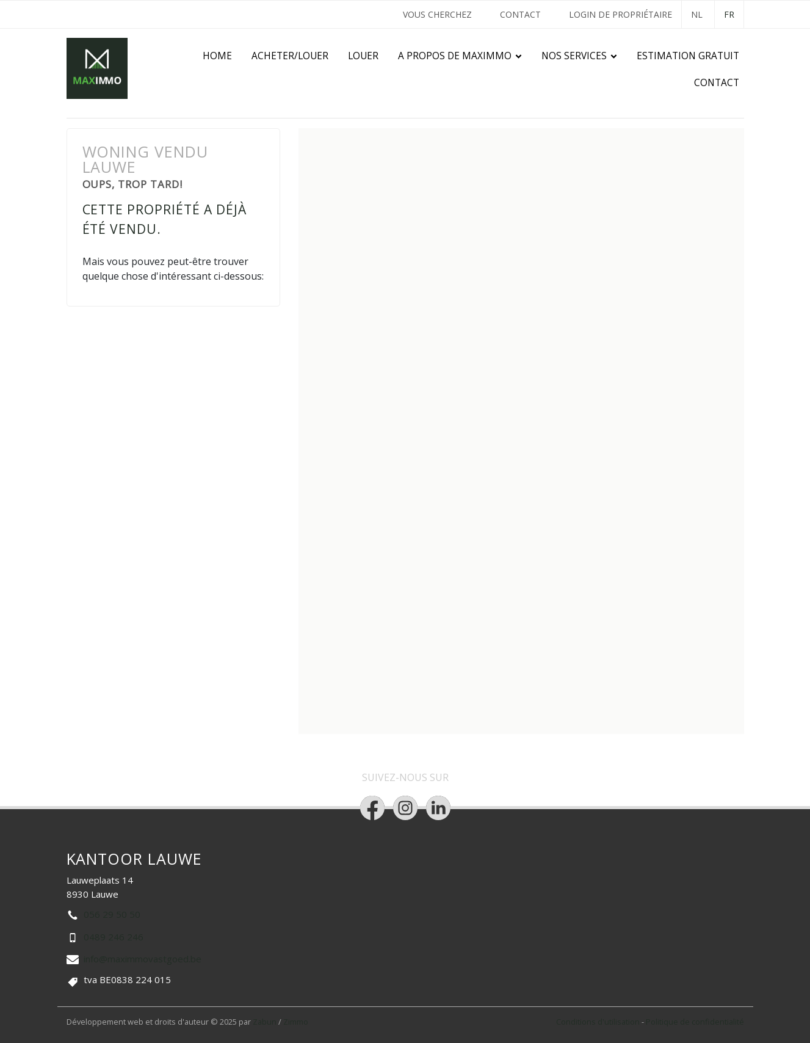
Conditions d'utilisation (599, 1021)
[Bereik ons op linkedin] (438, 808)
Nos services (574, 55)
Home (217, 55)
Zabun (265, 1021)
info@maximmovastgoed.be (142, 959)
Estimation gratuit (688, 55)
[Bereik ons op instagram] (405, 808)
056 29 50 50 (112, 914)
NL (697, 14)
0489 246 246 (113, 937)
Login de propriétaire (620, 14)
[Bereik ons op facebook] (372, 808)
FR (729, 14)
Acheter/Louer (289, 55)
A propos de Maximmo (455, 55)
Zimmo (295, 1021)
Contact (520, 14)
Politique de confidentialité (695, 1021)
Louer (363, 55)
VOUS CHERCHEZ (437, 14)
